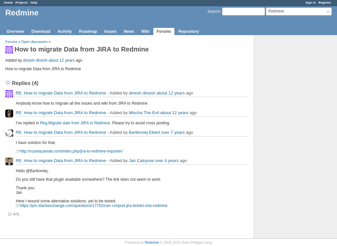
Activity (65, 31)
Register (325, 2)
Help (34, 2)
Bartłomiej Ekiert (144, 132)
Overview (15, 31)
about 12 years (61, 60)
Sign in (310, 2)
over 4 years (167, 160)
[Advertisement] (286, 138)
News (129, 31)
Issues (110, 31)
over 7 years (173, 132)
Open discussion (34, 42)
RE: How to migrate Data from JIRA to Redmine (61, 93)
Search (213, 11)
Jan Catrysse (141, 160)
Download (40, 31)
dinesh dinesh (35, 60)
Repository (188, 31)
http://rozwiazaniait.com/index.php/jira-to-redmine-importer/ (71, 151)
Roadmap (88, 31)
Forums (164, 31)
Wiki (145, 31)
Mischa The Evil (144, 112)
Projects (21, 2)
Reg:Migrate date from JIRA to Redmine (75, 123)
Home (8, 2)
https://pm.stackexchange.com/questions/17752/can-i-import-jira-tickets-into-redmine (94, 205)
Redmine (152, 242)
